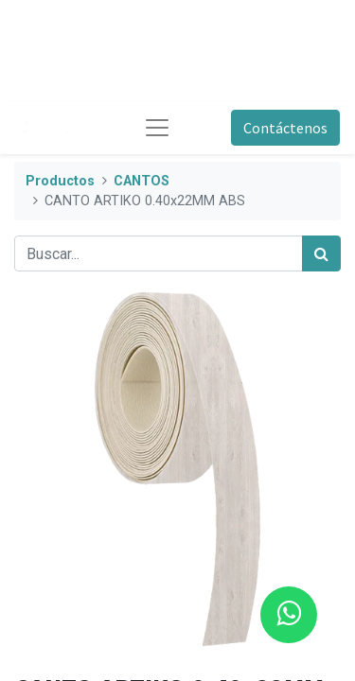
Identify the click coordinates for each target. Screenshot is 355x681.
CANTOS (141, 181)
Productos (60, 181)
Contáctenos (285, 127)
